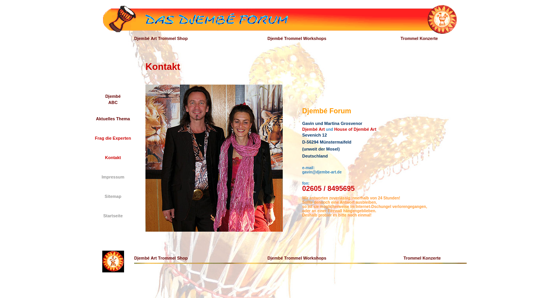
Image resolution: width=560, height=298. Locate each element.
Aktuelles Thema (113, 118)
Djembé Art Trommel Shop (161, 38)
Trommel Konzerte (419, 38)
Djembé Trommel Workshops (297, 38)
